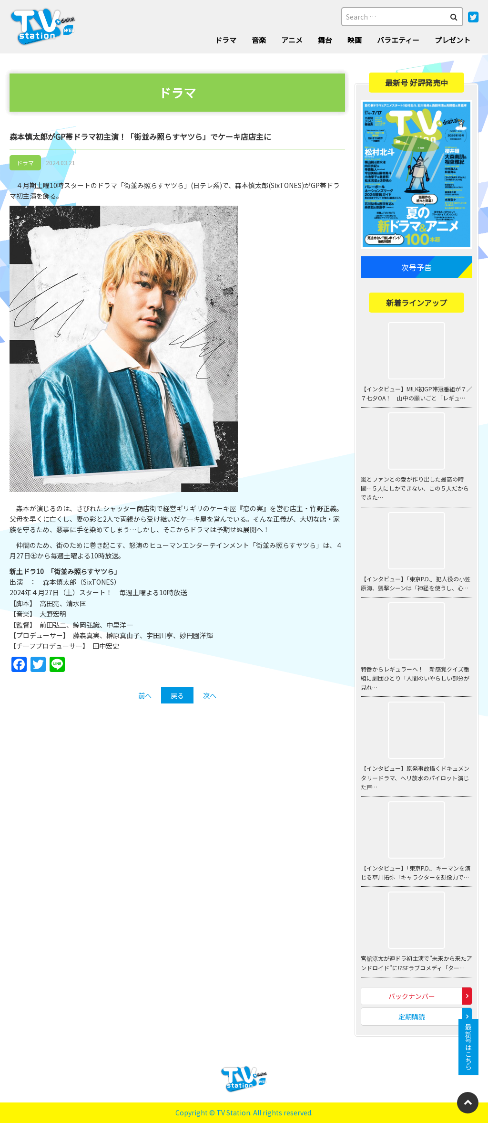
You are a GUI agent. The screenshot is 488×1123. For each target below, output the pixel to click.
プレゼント (452, 40)
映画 (354, 40)
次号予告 (416, 267)
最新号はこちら (468, 1047)
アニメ (292, 40)
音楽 (259, 40)
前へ (145, 695)
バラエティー (398, 40)
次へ (209, 695)
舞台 (325, 40)
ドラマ (225, 40)
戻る (177, 695)
